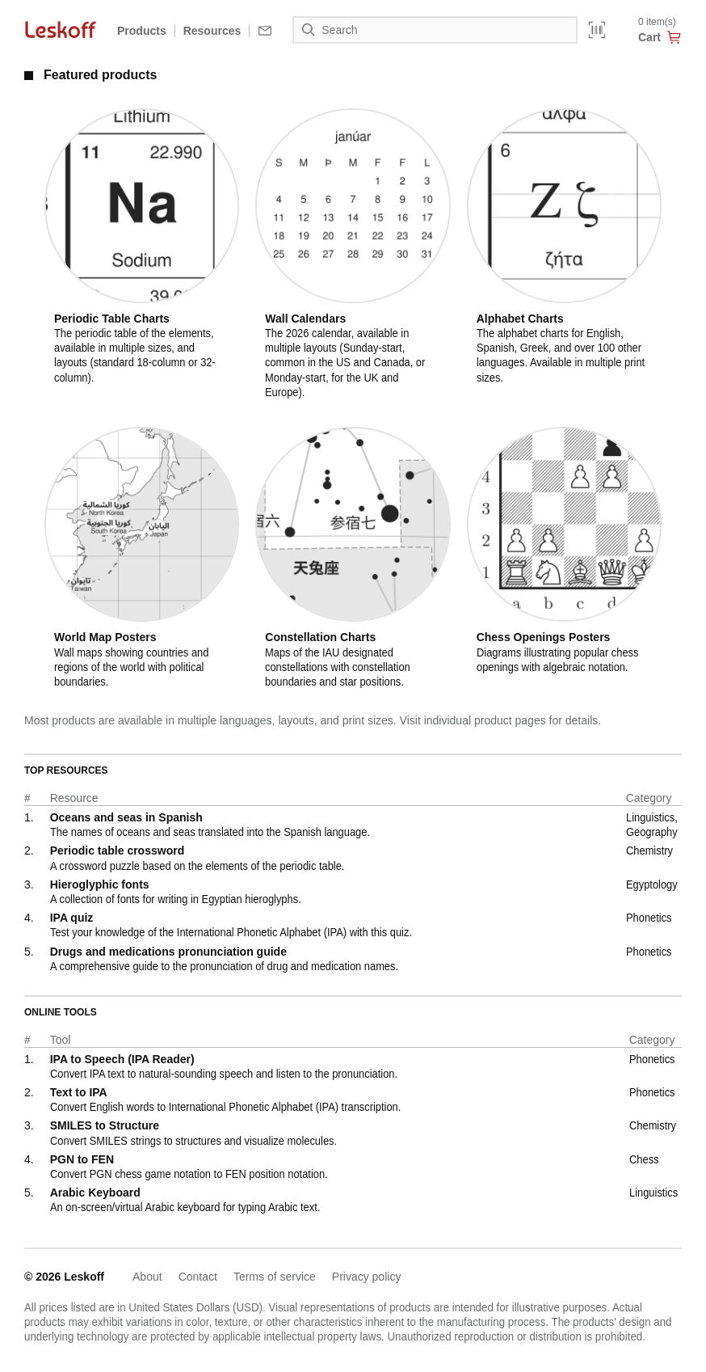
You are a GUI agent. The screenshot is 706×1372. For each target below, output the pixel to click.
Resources (212, 30)
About (147, 1276)
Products (141, 30)
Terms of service (274, 1276)
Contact (198, 1276)
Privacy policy (366, 1276)
